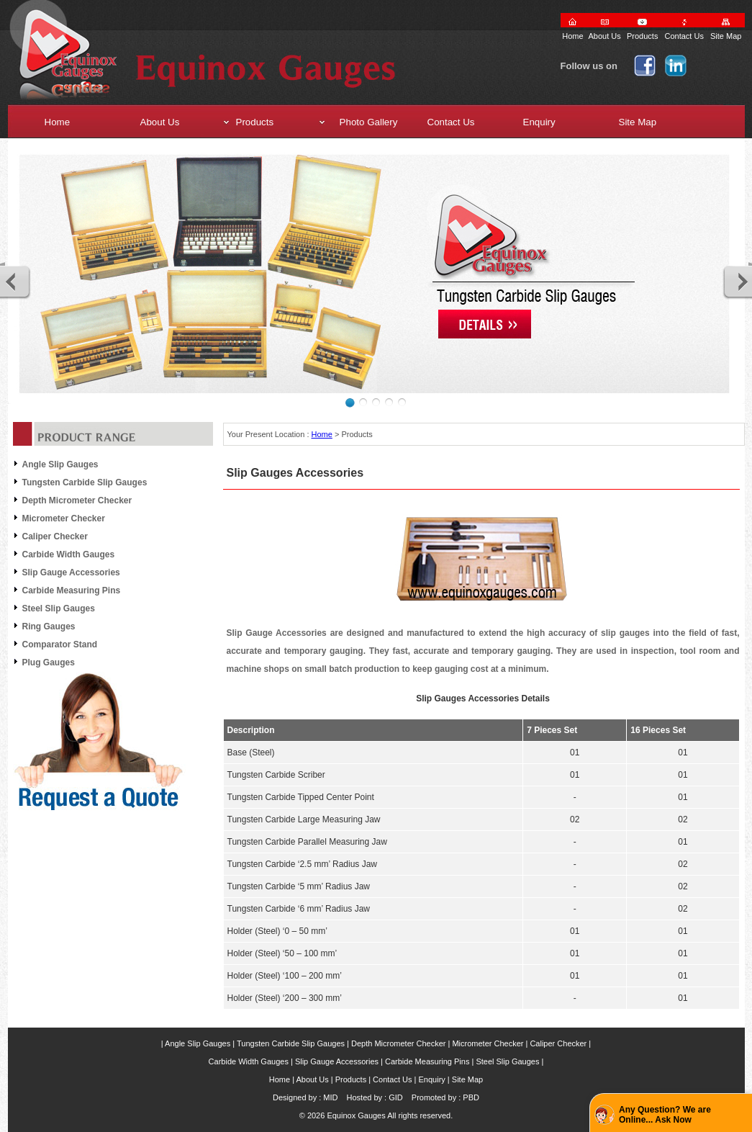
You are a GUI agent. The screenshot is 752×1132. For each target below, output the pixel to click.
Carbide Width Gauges (68, 554)
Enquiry (432, 1079)
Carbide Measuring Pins (71, 590)
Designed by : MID (305, 1097)
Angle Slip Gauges (60, 464)
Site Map (725, 36)
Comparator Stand (60, 644)
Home (572, 36)
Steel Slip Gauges (58, 608)
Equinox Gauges (356, 1115)
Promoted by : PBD (445, 1097)
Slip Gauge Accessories (71, 572)
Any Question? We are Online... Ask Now (665, 1115)
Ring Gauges (49, 626)
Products (642, 36)
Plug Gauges (48, 662)
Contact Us (683, 36)
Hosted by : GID (375, 1097)
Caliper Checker (55, 536)
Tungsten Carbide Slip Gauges (85, 482)
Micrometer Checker (63, 518)
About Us (605, 36)
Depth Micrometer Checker (77, 500)
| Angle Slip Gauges (195, 1043)
